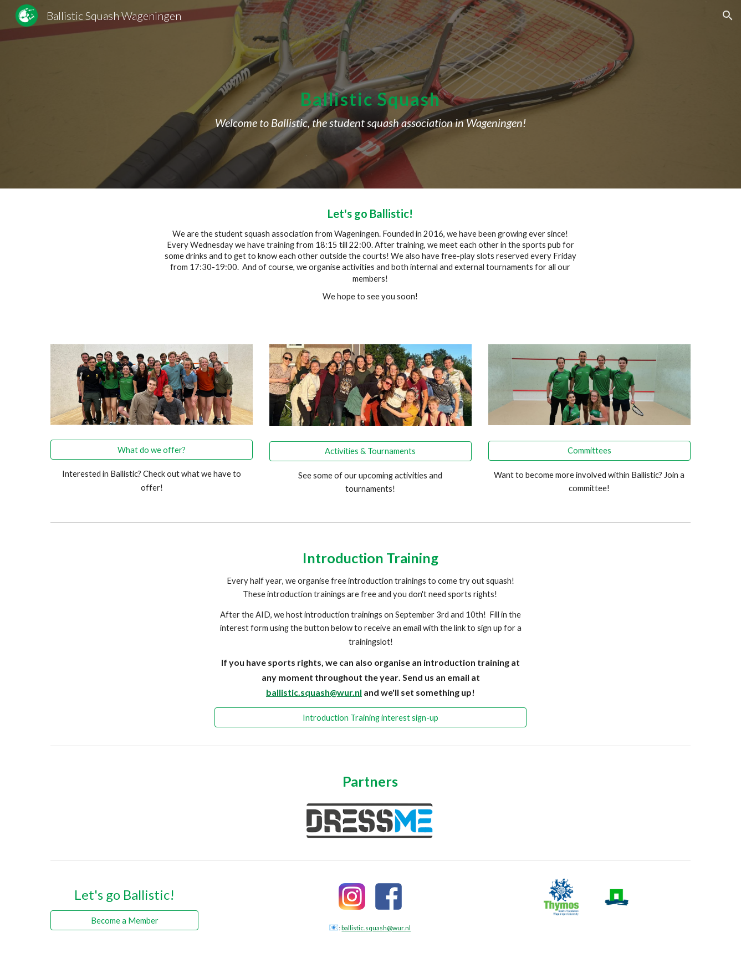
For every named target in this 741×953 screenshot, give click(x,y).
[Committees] (589, 450)
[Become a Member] (124, 920)
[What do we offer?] (151, 449)
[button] (727, 15)
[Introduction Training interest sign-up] (370, 717)
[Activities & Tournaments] (370, 450)
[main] (370, 94)
